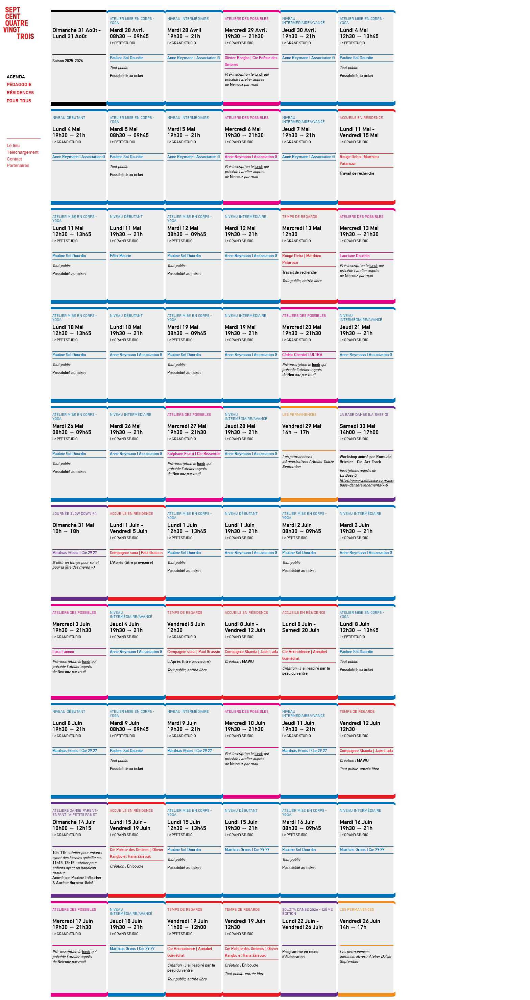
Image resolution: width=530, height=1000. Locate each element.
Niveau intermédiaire (188, 18)
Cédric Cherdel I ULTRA (302, 354)
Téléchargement (23, 152)
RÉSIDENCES (20, 93)
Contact (14, 158)
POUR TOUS (19, 101)
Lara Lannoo (63, 651)
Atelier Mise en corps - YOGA (132, 20)
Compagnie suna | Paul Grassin (136, 552)
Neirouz (236, 84)
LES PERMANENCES (299, 414)
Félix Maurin (120, 255)
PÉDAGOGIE (19, 85)
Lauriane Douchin (354, 255)
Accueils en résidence (361, 117)
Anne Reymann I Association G (193, 57)
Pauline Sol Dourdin (126, 57)
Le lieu (13, 145)
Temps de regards (299, 216)
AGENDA (16, 77)
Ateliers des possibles (246, 18)
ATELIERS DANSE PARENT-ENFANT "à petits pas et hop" (75, 814)
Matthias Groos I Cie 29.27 (74, 552)
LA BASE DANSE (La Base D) (364, 414)
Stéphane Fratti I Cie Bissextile (193, 453)
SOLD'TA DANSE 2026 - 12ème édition (307, 911)
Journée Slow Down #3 (74, 513)
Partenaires (18, 165)
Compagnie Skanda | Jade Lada (251, 651)
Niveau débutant (68, 117)
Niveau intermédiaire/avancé (303, 20)
